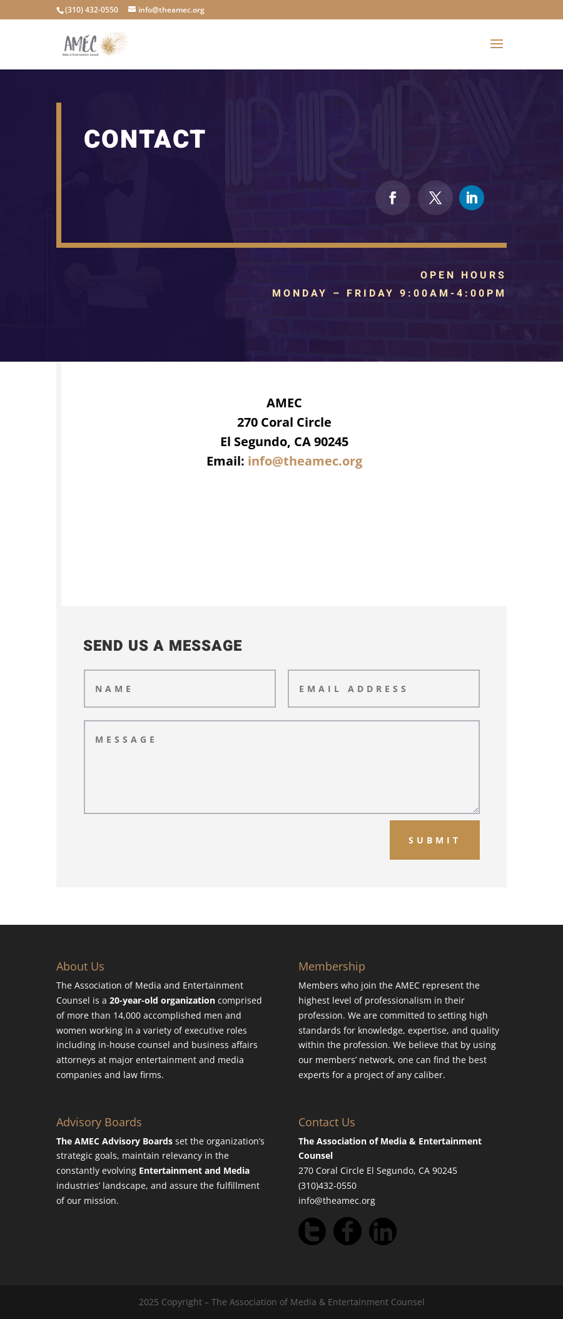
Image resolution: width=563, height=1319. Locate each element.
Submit (434, 840)
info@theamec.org (305, 460)
